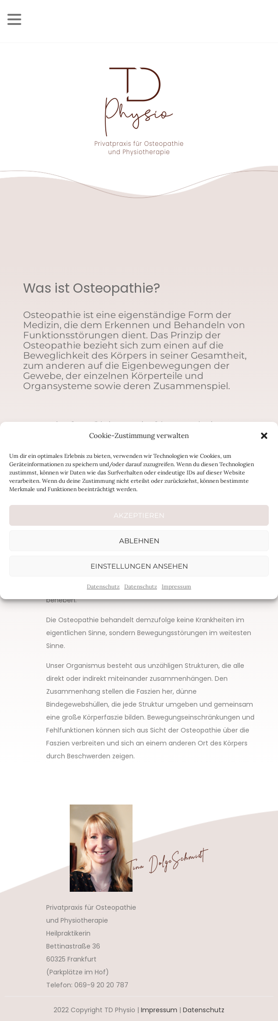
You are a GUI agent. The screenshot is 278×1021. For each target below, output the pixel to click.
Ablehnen (139, 540)
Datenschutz (103, 586)
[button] (264, 435)
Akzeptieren (139, 515)
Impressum (176, 586)
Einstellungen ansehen (139, 566)
